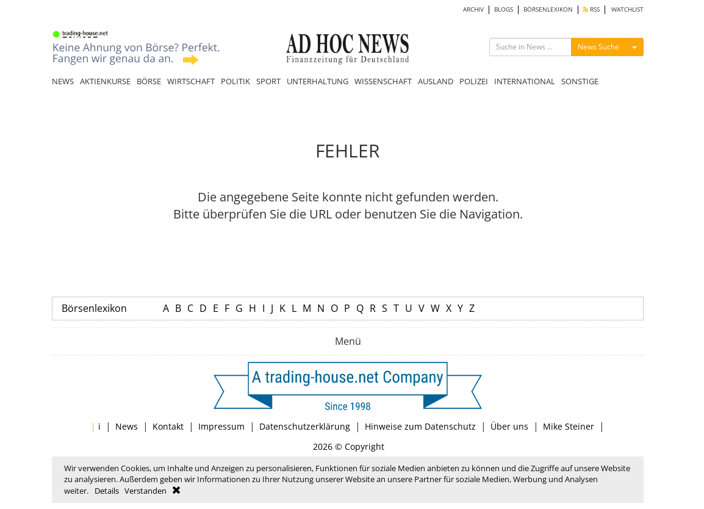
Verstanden (145, 490)
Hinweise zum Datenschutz (420, 426)
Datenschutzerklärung (304, 426)
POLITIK (235, 81)
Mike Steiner (568, 426)
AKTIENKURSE (105, 81)
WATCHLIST (627, 9)
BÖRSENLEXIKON (548, 9)
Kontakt (168, 426)
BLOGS (503, 9)
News (126, 426)
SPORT (268, 81)
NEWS (63, 81)
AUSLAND (435, 81)
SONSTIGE (579, 81)
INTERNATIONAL (524, 81)
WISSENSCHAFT (383, 81)
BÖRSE (149, 81)
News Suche (598, 47)
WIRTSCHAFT (191, 81)
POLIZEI (473, 81)
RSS (591, 9)
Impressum (221, 426)
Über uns (509, 426)
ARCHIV (473, 9)
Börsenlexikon (94, 308)
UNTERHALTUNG (317, 81)
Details (107, 490)
